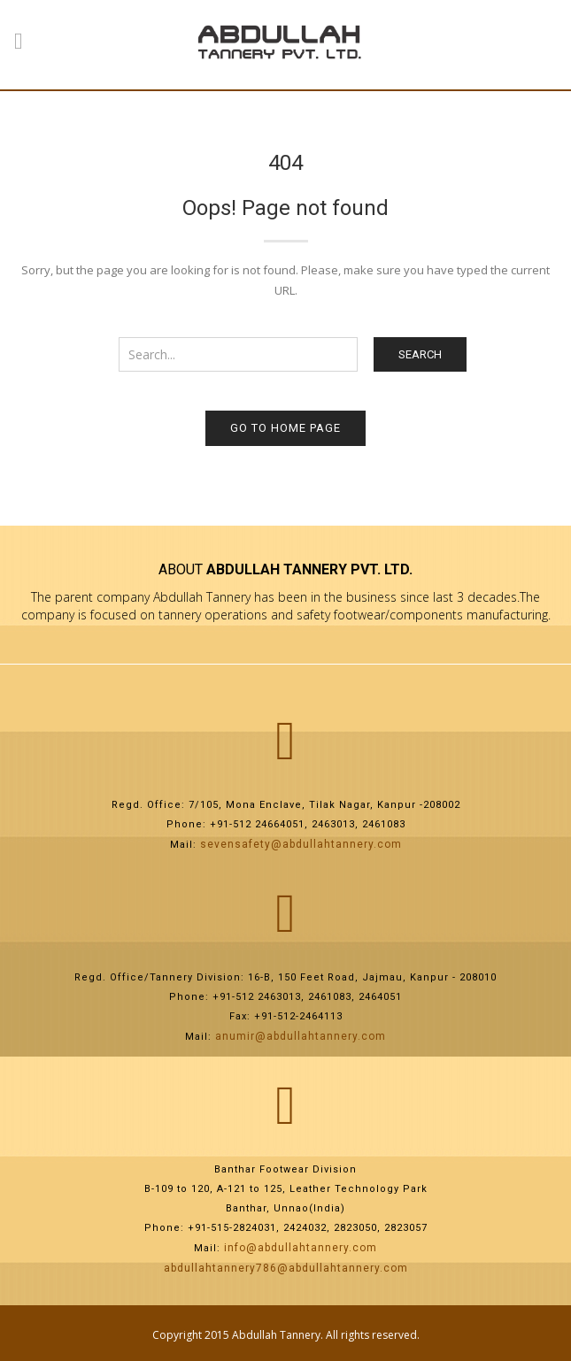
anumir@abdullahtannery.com (300, 1036)
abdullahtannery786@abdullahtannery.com (286, 1268)
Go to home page (285, 427)
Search (420, 354)
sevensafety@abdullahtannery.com (301, 844)
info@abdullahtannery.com (300, 1248)
